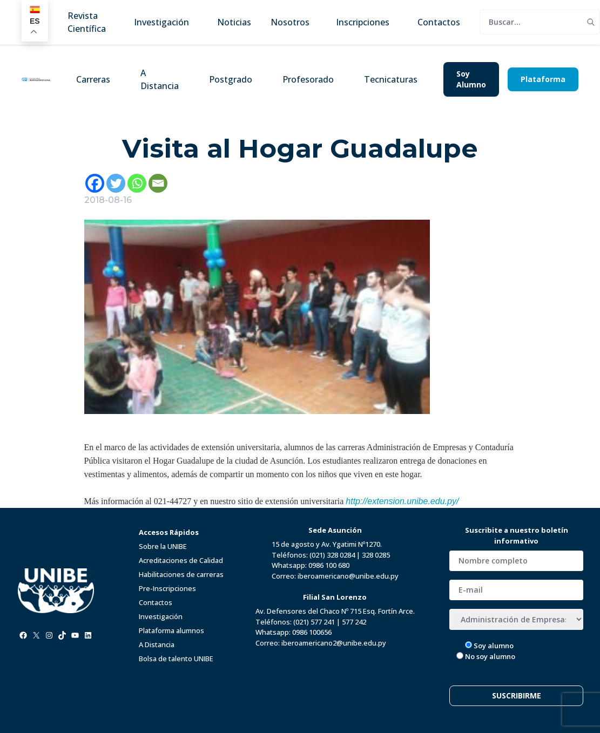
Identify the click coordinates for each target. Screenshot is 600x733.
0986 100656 (312, 632)
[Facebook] (94, 183)
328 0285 (376, 555)
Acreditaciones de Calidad (181, 560)
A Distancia (159, 79)
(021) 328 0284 (332, 555)
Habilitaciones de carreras (181, 574)
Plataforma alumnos (171, 630)
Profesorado (308, 79)
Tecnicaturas (390, 79)
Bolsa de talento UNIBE (176, 658)
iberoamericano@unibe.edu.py (348, 576)
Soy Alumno (471, 79)
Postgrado (230, 79)
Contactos (155, 602)
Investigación (161, 616)
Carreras (93, 79)
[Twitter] (115, 183)
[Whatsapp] (136, 183)
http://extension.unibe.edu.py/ (402, 501)
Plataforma (543, 79)
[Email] (158, 183)
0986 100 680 (328, 565)
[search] (531, 22)
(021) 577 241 (314, 622)
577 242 (354, 622)
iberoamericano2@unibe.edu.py (333, 643)
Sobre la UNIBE (163, 546)
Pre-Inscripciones (167, 588)
